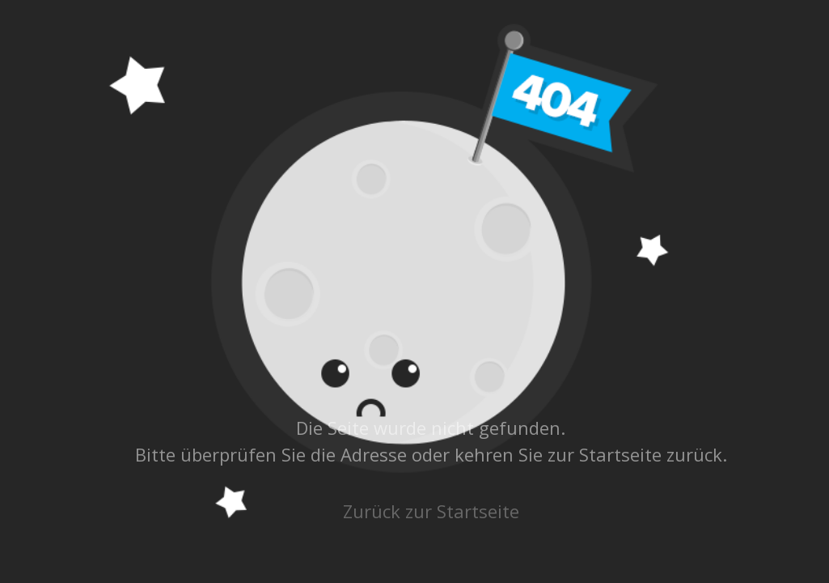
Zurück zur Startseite (431, 511)
